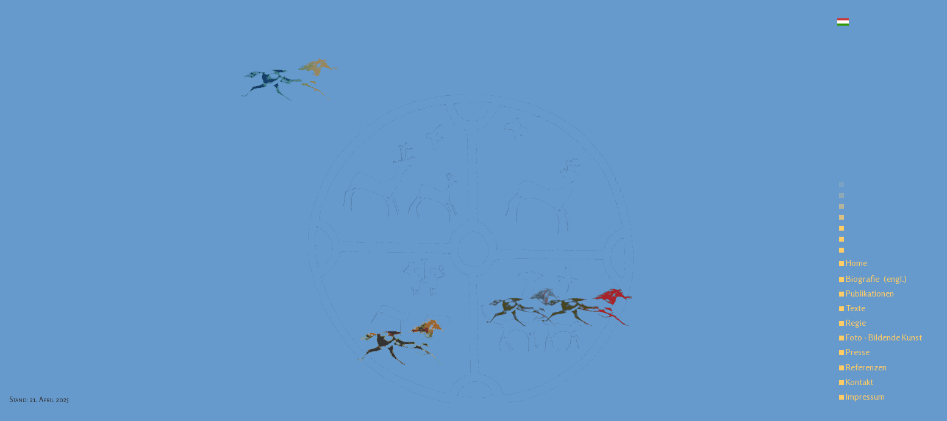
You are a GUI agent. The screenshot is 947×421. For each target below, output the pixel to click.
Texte (852, 308)
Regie (852, 322)
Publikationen (866, 293)
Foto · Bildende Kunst (880, 337)
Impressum (862, 396)
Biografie (859, 278)
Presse (854, 352)
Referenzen (862, 367)
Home (853, 262)
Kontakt (856, 381)
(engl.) (895, 278)
